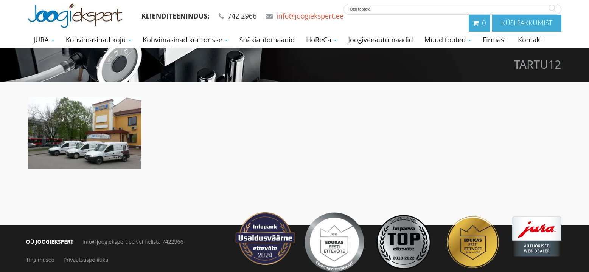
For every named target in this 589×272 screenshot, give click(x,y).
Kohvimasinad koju (99, 38)
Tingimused (40, 259)
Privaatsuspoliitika (86, 259)
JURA (44, 38)
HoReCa (321, 38)
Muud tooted (447, 38)
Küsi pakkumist (530, 22)
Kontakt (530, 38)
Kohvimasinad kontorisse (185, 38)
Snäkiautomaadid (266, 38)
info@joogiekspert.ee (310, 15)
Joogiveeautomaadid (380, 38)
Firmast (495, 38)
